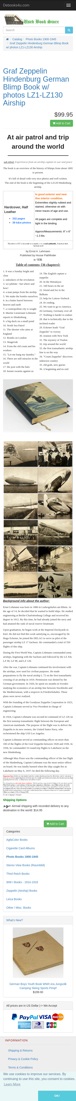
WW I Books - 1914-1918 (22, 882)
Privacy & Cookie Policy (23, 1059)
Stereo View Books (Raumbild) (25, 865)
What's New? (14, 920)
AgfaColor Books (17, 839)
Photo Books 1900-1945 (41, 39)
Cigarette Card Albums (20, 848)
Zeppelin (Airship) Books (21, 890)
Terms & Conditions (20, 1067)
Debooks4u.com (16, 5)
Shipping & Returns (20, 1050)
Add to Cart (61, 123)
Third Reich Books (17, 873)
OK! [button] (57, 1095)
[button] (19, 1096)
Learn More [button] (12, 1084)
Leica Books (14, 899)
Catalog (17, 39)
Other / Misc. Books (18, 907)
